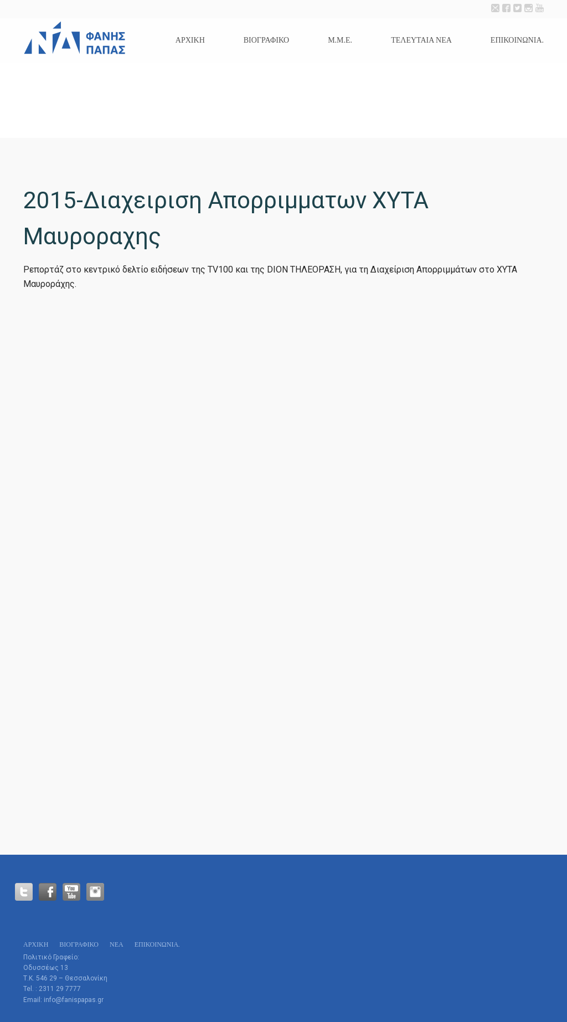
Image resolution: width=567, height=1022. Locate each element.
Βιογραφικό (266, 40)
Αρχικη (190, 40)
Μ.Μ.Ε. (340, 40)
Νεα (116, 944)
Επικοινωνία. (517, 40)
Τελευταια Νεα (421, 40)
